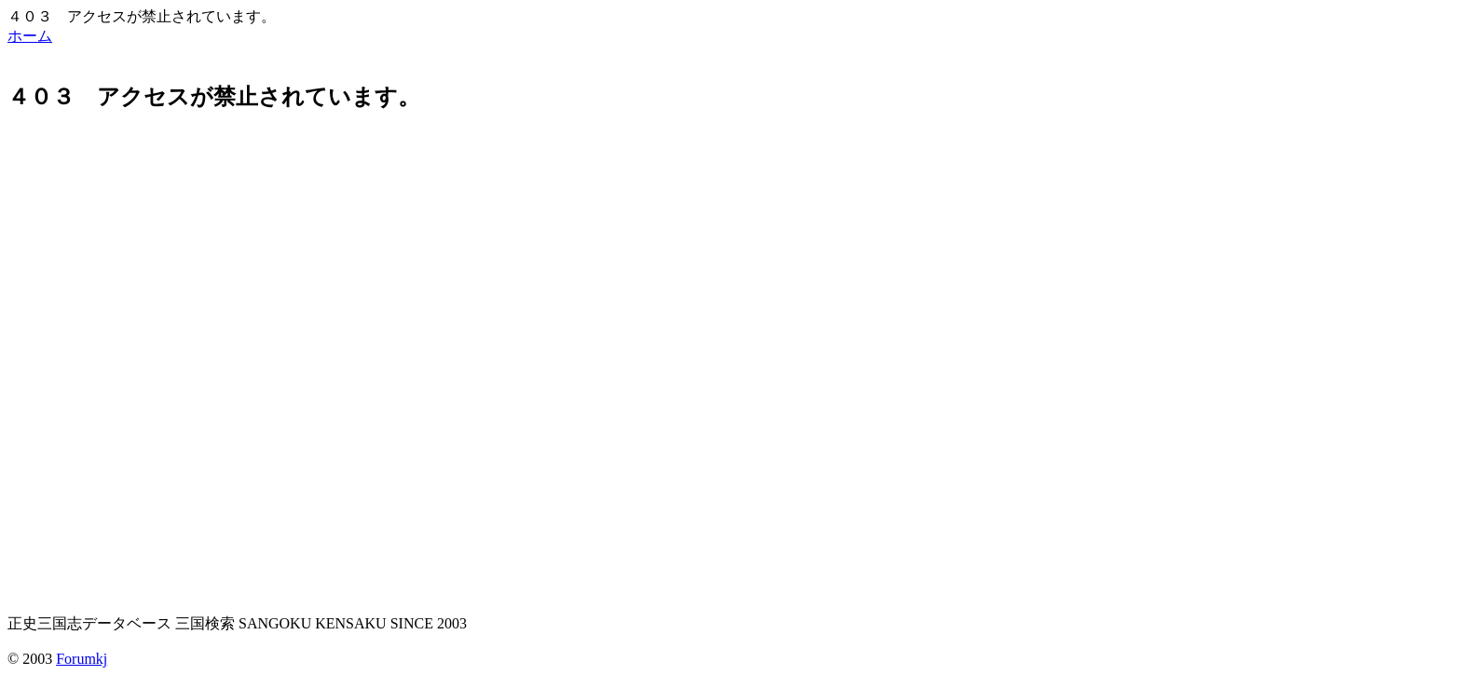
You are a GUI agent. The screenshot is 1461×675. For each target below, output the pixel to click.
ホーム (29, 36)
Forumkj (81, 659)
